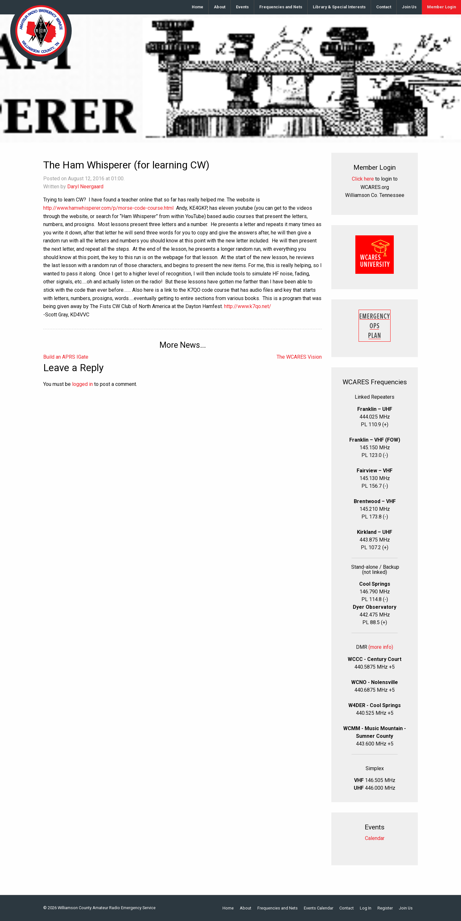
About (219, 6)
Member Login (441, 6)
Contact (383, 6)
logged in (82, 384)
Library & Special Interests (339, 6)
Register (385, 908)
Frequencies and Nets (280, 6)
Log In (365, 908)
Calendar (374, 838)
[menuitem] (198, 7)
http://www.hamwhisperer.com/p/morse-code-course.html (108, 208)
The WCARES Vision (299, 357)
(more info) (380, 647)
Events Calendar (318, 908)
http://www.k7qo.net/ (247, 306)
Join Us (409, 6)
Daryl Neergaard (85, 186)
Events (242, 6)
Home (197, 6)
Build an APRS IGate (65, 357)
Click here (363, 179)
